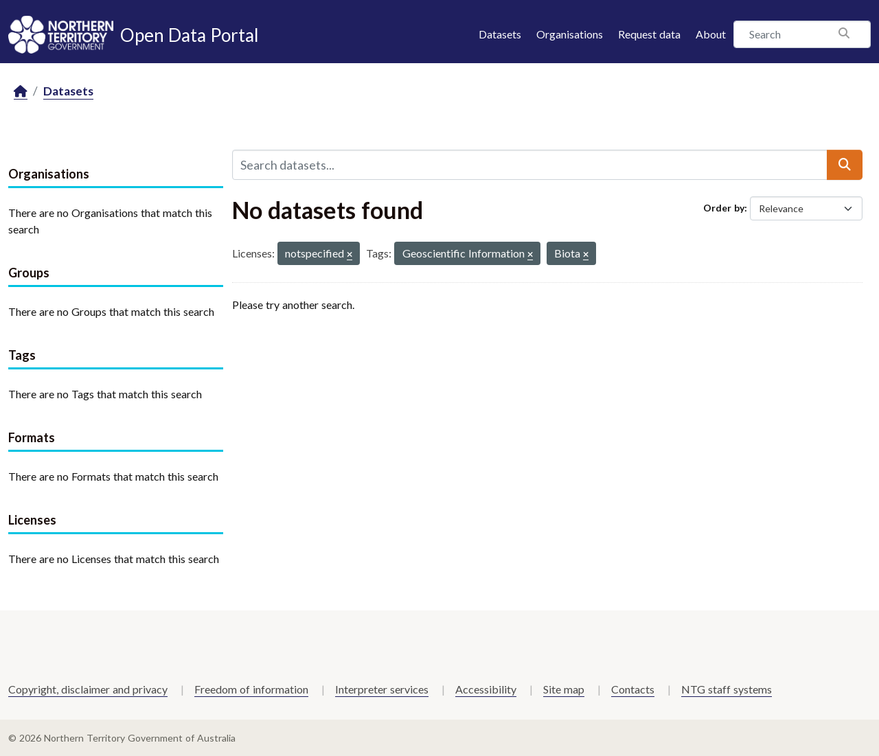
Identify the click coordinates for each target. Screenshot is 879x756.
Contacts (632, 689)
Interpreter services (382, 689)
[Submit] (845, 165)
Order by (723, 208)
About (711, 34)
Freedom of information (251, 689)
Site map (563, 689)
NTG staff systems (726, 689)
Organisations (569, 34)
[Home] (20, 92)
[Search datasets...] (529, 165)
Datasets (500, 34)
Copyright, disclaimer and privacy (88, 689)
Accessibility (485, 689)
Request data (649, 34)
